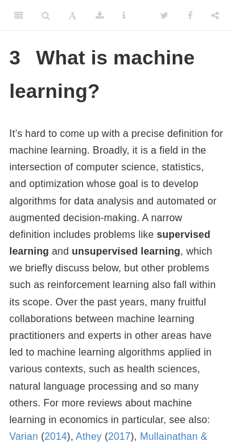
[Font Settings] (72, 15)
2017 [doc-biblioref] (119, 436)
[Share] (215, 15)
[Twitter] (164, 15)
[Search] (45, 15)
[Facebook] (190, 15)
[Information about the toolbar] (124, 15)
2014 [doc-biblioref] (55, 436)
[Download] (99, 15)
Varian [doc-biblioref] (23, 436)
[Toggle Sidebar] (18, 15)
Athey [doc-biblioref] (89, 436)
